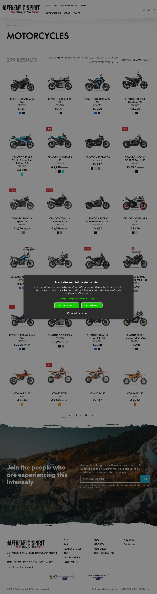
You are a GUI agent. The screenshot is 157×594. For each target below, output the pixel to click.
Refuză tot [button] (92, 305)
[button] (78, 298)
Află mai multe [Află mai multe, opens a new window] (84, 293)
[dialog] (79, 297)
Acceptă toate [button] (67, 305)
